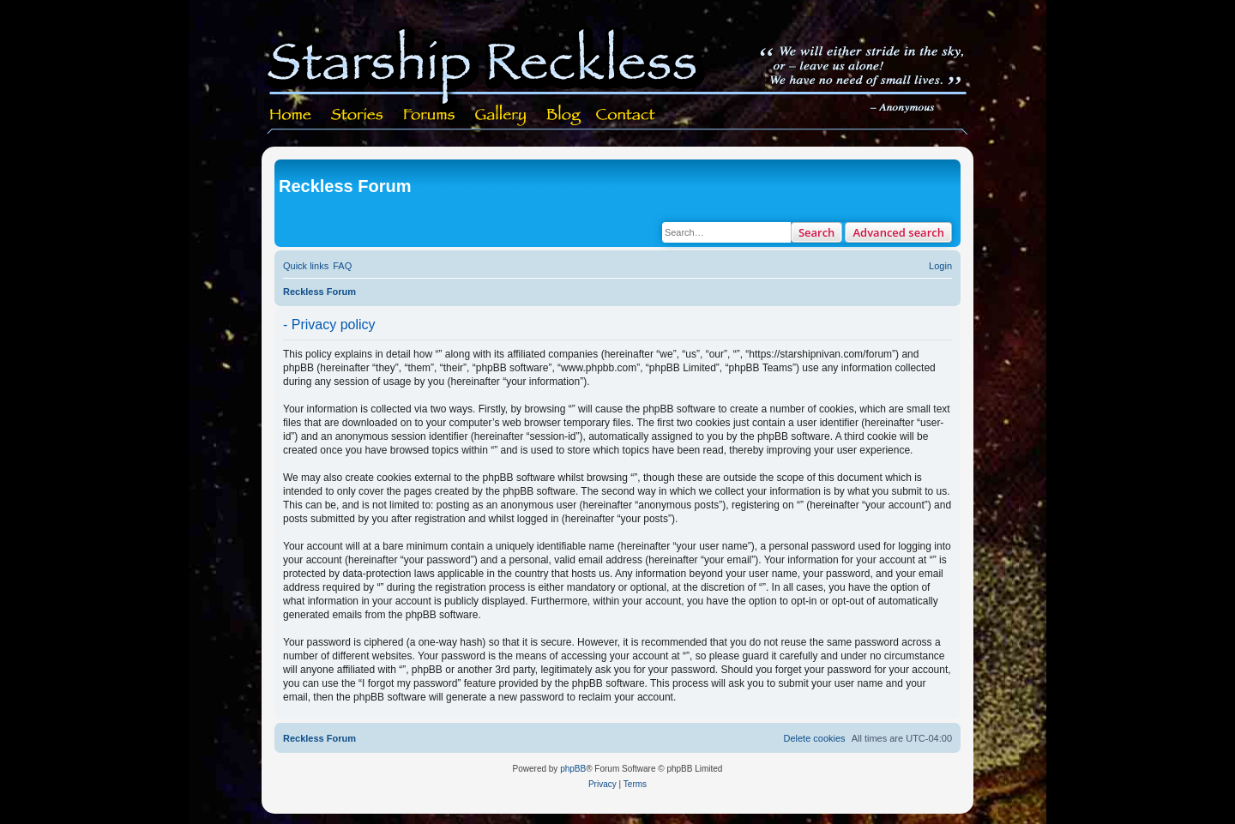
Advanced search (898, 232)
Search (816, 232)
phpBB (573, 768)
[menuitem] (342, 266)
